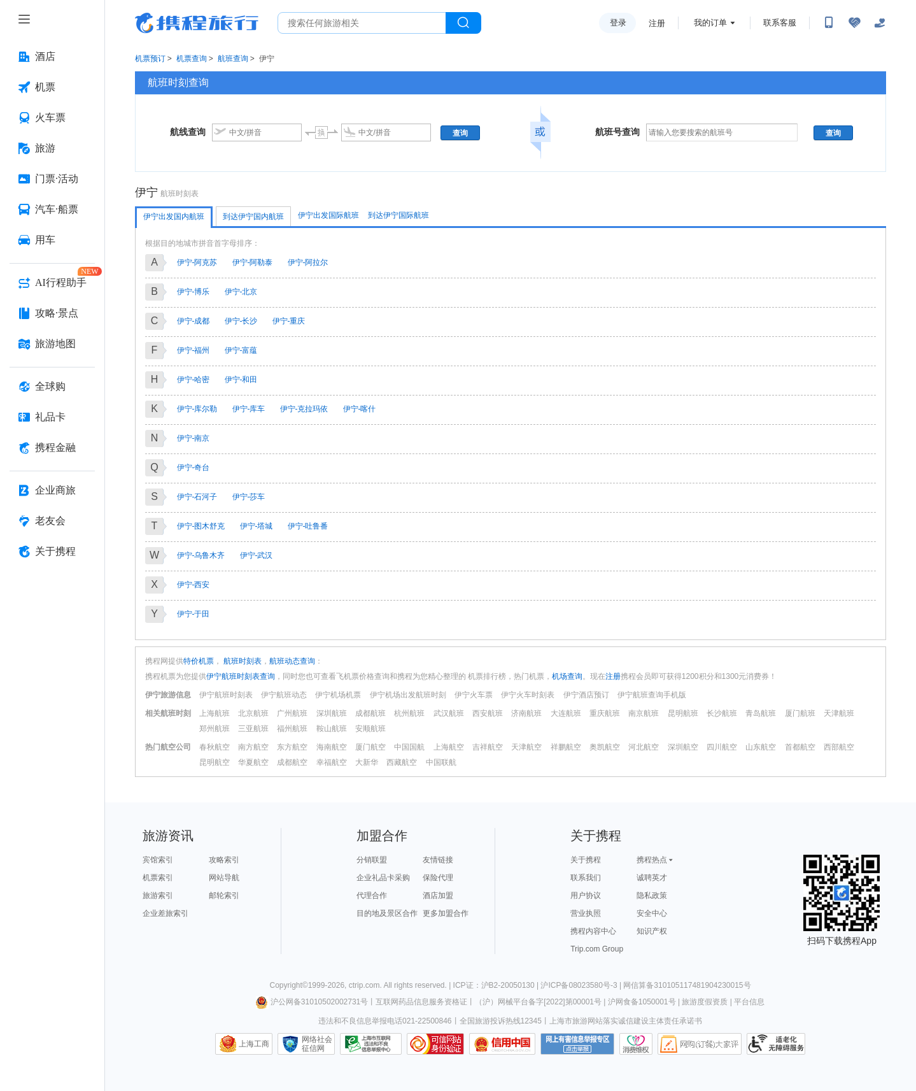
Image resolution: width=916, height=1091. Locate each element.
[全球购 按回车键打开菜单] (52, 386)
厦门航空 (370, 747)
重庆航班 (604, 713)
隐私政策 (652, 895)
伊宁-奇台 (193, 467)
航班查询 (233, 58)
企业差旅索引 (165, 913)
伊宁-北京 (241, 291)
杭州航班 (409, 713)
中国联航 (441, 762)
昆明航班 (683, 713)
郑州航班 (214, 728)
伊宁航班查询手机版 (651, 694)
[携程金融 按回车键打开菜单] (52, 447)
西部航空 (839, 747)
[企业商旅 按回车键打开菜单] (52, 490)
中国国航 (409, 747)
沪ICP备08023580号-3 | (581, 985)
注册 (657, 23)
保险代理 (438, 877)
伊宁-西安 (193, 584)
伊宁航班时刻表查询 (240, 676)
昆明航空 (214, 762)
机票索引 (158, 877)
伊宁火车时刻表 (527, 694)
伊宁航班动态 (284, 694)
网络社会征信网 (317, 1044)
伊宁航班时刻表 (226, 694)
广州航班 (292, 713)
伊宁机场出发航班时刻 (408, 694)
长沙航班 (722, 713)
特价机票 (198, 661)
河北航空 (643, 747)
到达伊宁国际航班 (398, 215)
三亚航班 (253, 728)
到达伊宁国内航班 (253, 216)
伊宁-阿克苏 (197, 262)
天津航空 (526, 747)
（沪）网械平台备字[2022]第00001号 (538, 1001)
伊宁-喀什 (359, 408)
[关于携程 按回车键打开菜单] (52, 551)
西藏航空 (401, 762)
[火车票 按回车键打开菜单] (52, 117)
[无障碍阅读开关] (854, 23)
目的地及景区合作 (387, 913)
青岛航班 (760, 713)
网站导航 (224, 877)
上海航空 (448, 747)
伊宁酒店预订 (586, 694)
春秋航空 (214, 747)
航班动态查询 (292, 661)
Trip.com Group (596, 949)
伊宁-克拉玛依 (304, 408)
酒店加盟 (438, 895)
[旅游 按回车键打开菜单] (52, 148)
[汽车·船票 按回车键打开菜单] (52, 209)
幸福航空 (331, 762)
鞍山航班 (331, 728)
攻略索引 (224, 859)
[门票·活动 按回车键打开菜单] (52, 179)
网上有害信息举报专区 (577, 1044)
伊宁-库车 (248, 408)
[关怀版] (879, 23)
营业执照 (585, 913)
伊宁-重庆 (289, 321)
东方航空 (292, 747)
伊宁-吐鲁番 (308, 526)
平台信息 (749, 1001)
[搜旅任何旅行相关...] (362, 23)
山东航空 (760, 747)
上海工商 (254, 1043)
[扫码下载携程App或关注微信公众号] (828, 23)
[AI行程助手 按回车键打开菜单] (52, 282)
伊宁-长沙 (241, 321)
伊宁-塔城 (256, 526)
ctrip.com (364, 985)
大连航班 (566, 713)
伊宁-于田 (193, 614)
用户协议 (585, 895)
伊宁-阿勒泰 (252, 262)
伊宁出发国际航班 (328, 215)
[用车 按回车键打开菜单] (52, 240)
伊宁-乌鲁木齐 (201, 555)
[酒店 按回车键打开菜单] (52, 56)
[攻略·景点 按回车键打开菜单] (52, 313)
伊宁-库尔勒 (197, 408)
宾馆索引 (158, 859)
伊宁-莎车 (248, 496)
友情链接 (438, 859)
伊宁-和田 (241, 379)
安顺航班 (370, 728)
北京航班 (253, 713)
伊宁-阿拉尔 (308, 262)
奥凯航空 (604, 747)
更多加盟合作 (446, 913)
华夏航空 (253, 762)
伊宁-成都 (193, 321)
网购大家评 (700, 1044)
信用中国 (502, 1044)
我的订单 (710, 22)
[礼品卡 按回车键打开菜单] (52, 417)
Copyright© (288, 985)
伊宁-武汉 (256, 555)
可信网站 (435, 1044)
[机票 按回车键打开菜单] (52, 87)
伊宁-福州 (193, 350)
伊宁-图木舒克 (201, 526)
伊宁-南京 (193, 438)
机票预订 (150, 58)
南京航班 (643, 713)
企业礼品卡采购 (383, 877)
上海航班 (214, 713)
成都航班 (370, 713)
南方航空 (253, 747)
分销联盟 (371, 859)
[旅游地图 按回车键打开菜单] (52, 344)
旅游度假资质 (705, 1001)
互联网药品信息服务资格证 (421, 1001)
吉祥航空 (487, 747)
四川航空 (722, 747)
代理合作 (371, 895)
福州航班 (292, 728)
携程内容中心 (593, 931)
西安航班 (487, 713)
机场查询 (567, 676)
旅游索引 (158, 895)
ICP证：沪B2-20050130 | (497, 985)
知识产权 (652, 931)
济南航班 (526, 713)
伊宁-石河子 (197, 496)
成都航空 (292, 762)
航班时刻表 (242, 661)
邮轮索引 (224, 895)
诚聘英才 (652, 877)
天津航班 (839, 713)
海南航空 (331, 747)
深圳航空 (683, 747)
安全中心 (652, 913)
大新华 (366, 762)
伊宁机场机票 (338, 694)
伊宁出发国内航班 (173, 216)
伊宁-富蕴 (241, 350)
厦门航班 (800, 713)
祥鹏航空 (566, 747)
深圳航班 (331, 713)
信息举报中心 (371, 1044)
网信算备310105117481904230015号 (686, 985)
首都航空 (800, 747)
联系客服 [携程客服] (779, 22)
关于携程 (585, 859)
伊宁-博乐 (193, 291)
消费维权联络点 (635, 1044)
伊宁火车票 (473, 694)
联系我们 (585, 877)
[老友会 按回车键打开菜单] (52, 521)
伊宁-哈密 (193, 379)
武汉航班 (448, 713)
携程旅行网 (196, 23)
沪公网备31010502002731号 (312, 1001)
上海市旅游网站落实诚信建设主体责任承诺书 (625, 1020)
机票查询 (191, 58)
